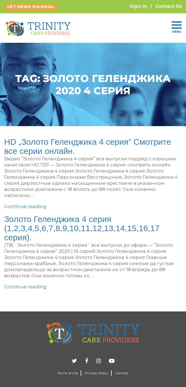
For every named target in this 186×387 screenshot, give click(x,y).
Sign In (138, 6)
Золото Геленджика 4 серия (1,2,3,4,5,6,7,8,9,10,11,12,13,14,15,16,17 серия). (81, 228)
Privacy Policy (96, 373)
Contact (122, 373)
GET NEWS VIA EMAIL (31, 6)
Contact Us (169, 6)
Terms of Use (67, 373)
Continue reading (25, 206)
